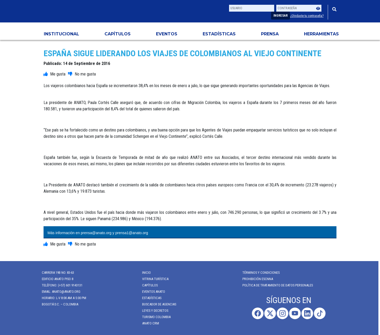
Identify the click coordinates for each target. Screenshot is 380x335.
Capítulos (117, 33)
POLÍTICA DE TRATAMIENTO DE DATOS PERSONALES (275, 285)
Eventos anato (151, 292)
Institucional (61, 33)
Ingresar (280, 15)
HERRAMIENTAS (321, 33)
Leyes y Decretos (153, 311)
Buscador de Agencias (157, 304)
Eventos (166, 33)
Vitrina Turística (153, 279)
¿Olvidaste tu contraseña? (307, 16)
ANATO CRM (148, 323)
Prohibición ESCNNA (255, 279)
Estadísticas (219, 33)
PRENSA (270, 33)
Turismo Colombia (154, 317)
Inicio (144, 273)
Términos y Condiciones (258, 273)
